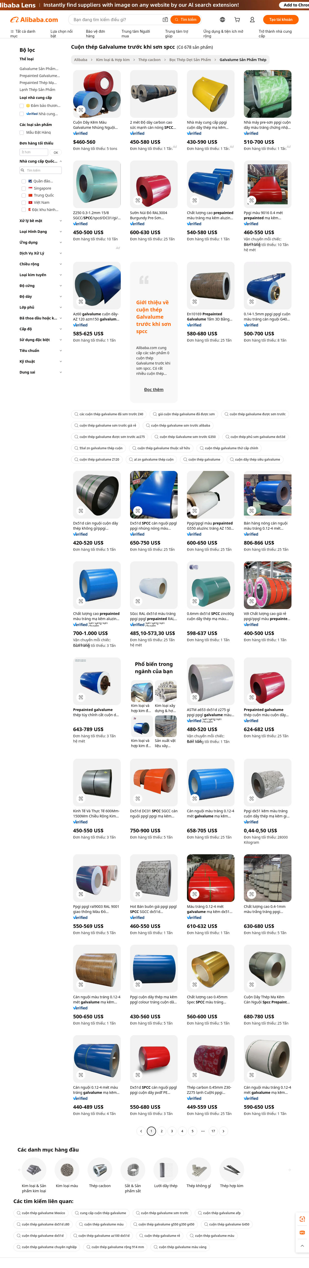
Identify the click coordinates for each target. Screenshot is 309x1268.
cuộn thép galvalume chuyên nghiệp (47, 1247)
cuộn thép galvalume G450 (227, 1224)
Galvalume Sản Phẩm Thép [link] (243, 59)
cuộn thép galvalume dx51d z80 (43, 1224)
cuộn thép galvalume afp (219, 1213)
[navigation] (39, 589)
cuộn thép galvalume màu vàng (180, 1247)
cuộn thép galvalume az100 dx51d (101, 1235)
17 (213, 1131)
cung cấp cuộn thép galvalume (100, 1213)
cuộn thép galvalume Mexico (41, 1213)
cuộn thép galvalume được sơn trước (255, 414)
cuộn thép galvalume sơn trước (162, 1213)
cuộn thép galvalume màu (101, 1224)
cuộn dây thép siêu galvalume (255, 459)
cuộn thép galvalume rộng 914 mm (115, 1247)
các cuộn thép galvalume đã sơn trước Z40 (108, 414)
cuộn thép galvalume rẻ (159, 1235)
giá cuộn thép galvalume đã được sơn (184, 414)
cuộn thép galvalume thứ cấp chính (229, 448)
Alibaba (80, 59)
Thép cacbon (150, 59)
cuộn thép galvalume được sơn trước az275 (109, 437)
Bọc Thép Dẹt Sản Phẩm (190, 59)
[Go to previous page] (141, 1131)
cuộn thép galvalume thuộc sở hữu (161, 448)
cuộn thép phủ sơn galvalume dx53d (255, 437)
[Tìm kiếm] (185, 19)
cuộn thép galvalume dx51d (40, 1235)
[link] (302, 1219)
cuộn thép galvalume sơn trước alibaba (178, 425)
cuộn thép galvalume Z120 (96, 459)
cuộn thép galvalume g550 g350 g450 (163, 1224)
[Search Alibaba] (116, 19)
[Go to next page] (223, 1131)
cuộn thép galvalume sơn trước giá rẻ (105, 425)
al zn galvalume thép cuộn (151, 459)
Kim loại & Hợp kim (113, 59)
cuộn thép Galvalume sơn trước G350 (185, 437)
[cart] (238, 20)
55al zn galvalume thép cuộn (98, 448)
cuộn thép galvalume (201, 459)
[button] (165, 19)
